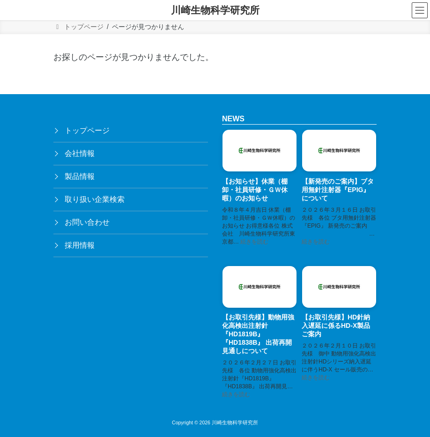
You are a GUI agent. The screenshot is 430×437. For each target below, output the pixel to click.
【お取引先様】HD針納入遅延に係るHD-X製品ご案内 (336, 326)
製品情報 (80, 176)
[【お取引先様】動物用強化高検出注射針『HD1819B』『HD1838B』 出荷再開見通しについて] (259, 288)
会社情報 (80, 153)
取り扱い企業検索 (95, 199)
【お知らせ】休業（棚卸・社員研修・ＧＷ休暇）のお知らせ (255, 190)
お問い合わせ (87, 222)
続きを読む (254, 241)
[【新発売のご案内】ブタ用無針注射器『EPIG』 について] (339, 151)
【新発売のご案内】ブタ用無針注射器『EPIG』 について (338, 190)
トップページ (87, 130)
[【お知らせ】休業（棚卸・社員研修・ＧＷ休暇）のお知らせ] (259, 151)
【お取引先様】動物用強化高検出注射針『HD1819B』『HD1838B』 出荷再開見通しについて (258, 334)
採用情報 (80, 245)
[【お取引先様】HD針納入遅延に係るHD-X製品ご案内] (339, 288)
